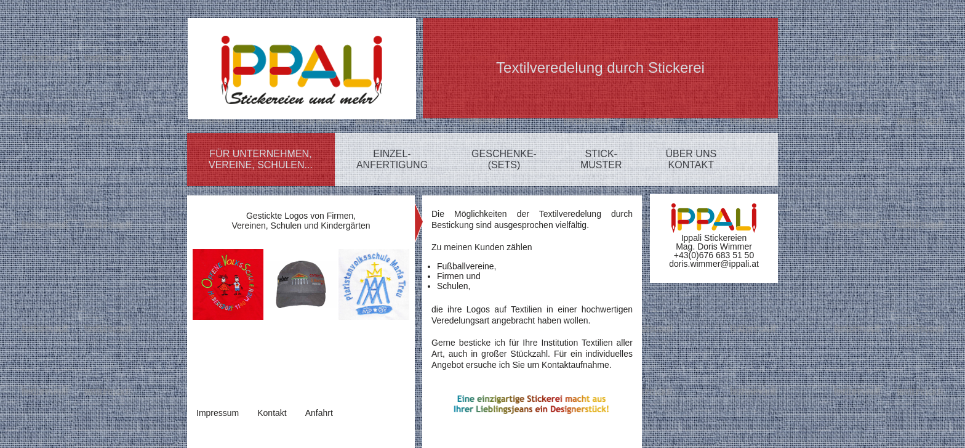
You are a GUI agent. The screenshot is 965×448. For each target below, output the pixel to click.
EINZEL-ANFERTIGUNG (392, 159)
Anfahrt (319, 413)
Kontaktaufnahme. (577, 365)
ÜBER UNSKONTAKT (690, 159)
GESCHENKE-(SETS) (504, 159)
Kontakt (271, 413)
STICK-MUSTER (601, 159)
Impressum (217, 413)
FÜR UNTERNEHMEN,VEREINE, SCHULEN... (261, 159)
